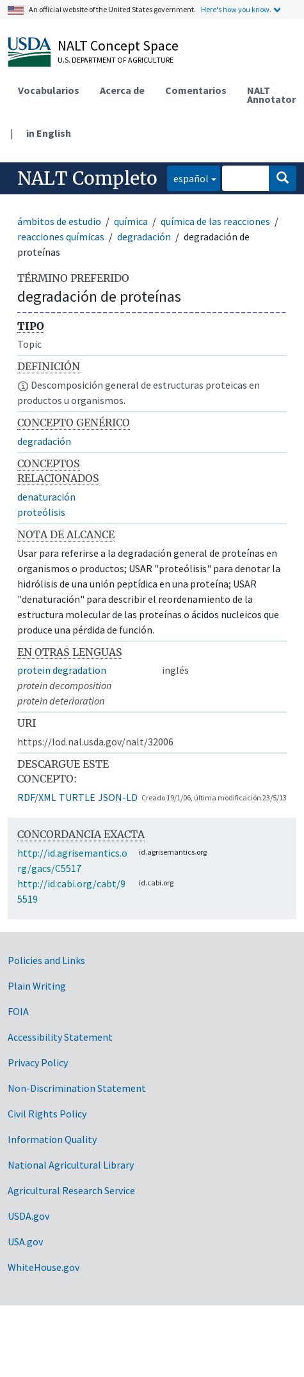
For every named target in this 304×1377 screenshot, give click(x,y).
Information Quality (52, 1139)
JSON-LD (118, 797)
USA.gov (25, 1241)
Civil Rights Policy (47, 1113)
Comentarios (196, 90)
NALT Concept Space (118, 45)
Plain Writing (37, 985)
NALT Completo (87, 178)
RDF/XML (36, 797)
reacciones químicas (60, 236)
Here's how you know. (236, 9)
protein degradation (61, 670)
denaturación (46, 496)
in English (48, 133)
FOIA (18, 1011)
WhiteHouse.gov (43, 1267)
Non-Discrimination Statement (77, 1088)
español (188, 177)
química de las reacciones (215, 221)
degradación (144, 236)
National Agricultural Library (71, 1164)
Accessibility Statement (60, 1037)
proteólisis (41, 512)
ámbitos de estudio (59, 221)
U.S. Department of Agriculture (115, 60)
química (131, 221)
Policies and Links (46, 960)
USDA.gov (28, 1216)
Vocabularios (48, 90)
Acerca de (122, 90)
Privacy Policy (38, 1062)
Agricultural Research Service (71, 1190)
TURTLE (77, 797)
